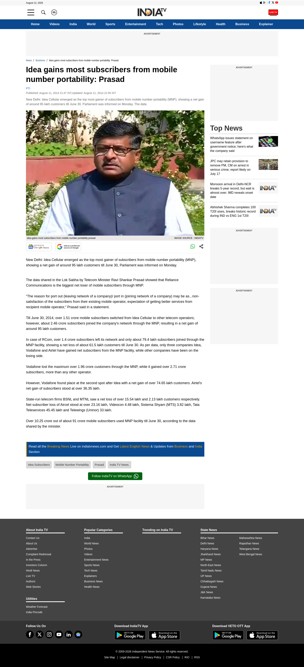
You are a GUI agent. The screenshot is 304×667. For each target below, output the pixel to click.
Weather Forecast (37, 606)
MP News (206, 559)
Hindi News (33, 570)
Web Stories (33, 586)
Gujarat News (208, 586)
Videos (54, 24)
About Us (31, 543)
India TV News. (119, 464)
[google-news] (78, 634)
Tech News (90, 570)
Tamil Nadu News (211, 570)
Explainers (90, 575)
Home (35, 24)
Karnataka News (210, 597)
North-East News (210, 565)
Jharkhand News (210, 554)
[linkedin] (69, 634)
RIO (187, 657)
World (91, 24)
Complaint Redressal (38, 554)
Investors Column (36, 565)
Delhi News (207, 543)
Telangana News (249, 548)
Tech (159, 24)
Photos (178, 24)
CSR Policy (173, 657)
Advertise (31, 548)
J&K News (206, 592)
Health (220, 24)
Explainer (266, 24)
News (29, 60)
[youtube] (59, 634)
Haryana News (209, 548)
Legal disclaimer (129, 657)
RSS (197, 657)
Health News (91, 586)
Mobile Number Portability (72, 464)
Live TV (30, 575)
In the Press (33, 559)
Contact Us (32, 538)
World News (91, 543)
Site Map (109, 657)
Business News (93, 581)
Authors (30, 581)
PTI (28, 88)
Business (242, 24)
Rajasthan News (249, 543)
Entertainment (135, 24)
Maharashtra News (250, 538)
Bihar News (207, 538)
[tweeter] (39, 634)
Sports (110, 24)
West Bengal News (250, 554)
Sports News (91, 565)
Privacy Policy (152, 657)
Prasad (99, 464)
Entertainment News (96, 559)
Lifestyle (199, 24)
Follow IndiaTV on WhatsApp (115, 476)
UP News (206, 575)
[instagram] (49, 634)
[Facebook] (30, 634)
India (73, 24)
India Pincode (34, 612)
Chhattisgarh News (211, 581)
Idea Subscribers (39, 464)
